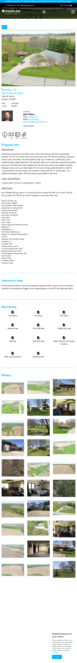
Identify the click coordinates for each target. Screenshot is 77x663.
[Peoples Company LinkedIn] (66, 5)
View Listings (28, 126)
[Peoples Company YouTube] (71, 5)
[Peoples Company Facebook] (60, 5)
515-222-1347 (33, 117)
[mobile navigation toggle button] (73, 11)
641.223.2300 (34, 119)
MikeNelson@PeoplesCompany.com (35, 122)
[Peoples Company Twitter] (62, 5)
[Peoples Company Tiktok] (68, 5)
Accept (57, 657)
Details (68, 1)
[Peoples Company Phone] (10, 5)
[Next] (72, 58)
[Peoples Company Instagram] (64, 5)
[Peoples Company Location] (26, 5)
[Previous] (5, 58)
